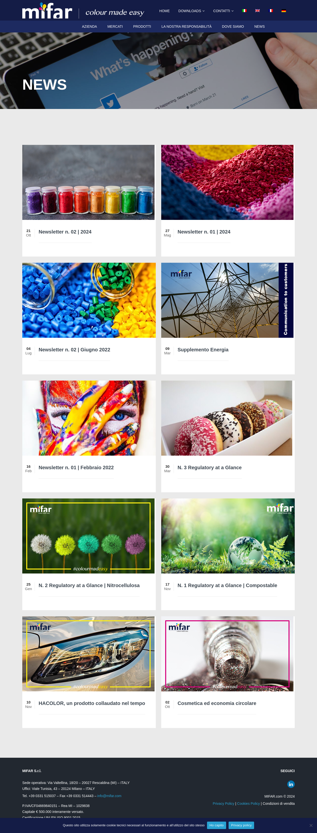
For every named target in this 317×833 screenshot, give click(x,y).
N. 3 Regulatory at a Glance (210, 467)
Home (164, 11)
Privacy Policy (223, 804)
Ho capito (217, 825)
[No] (310, 825)
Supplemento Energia (203, 349)
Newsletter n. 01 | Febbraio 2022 (76, 467)
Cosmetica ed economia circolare (217, 703)
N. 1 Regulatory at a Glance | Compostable (227, 585)
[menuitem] (242, 11)
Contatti (221, 11)
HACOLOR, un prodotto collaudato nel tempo (92, 703)
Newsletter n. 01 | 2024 (204, 231)
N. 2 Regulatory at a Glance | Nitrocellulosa (89, 585)
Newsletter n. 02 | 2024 (65, 231)
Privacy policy (241, 825)
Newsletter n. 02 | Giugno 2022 (74, 349)
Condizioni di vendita (279, 804)
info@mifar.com (109, 796)
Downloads (189, 11)
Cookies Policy (248, 804)
